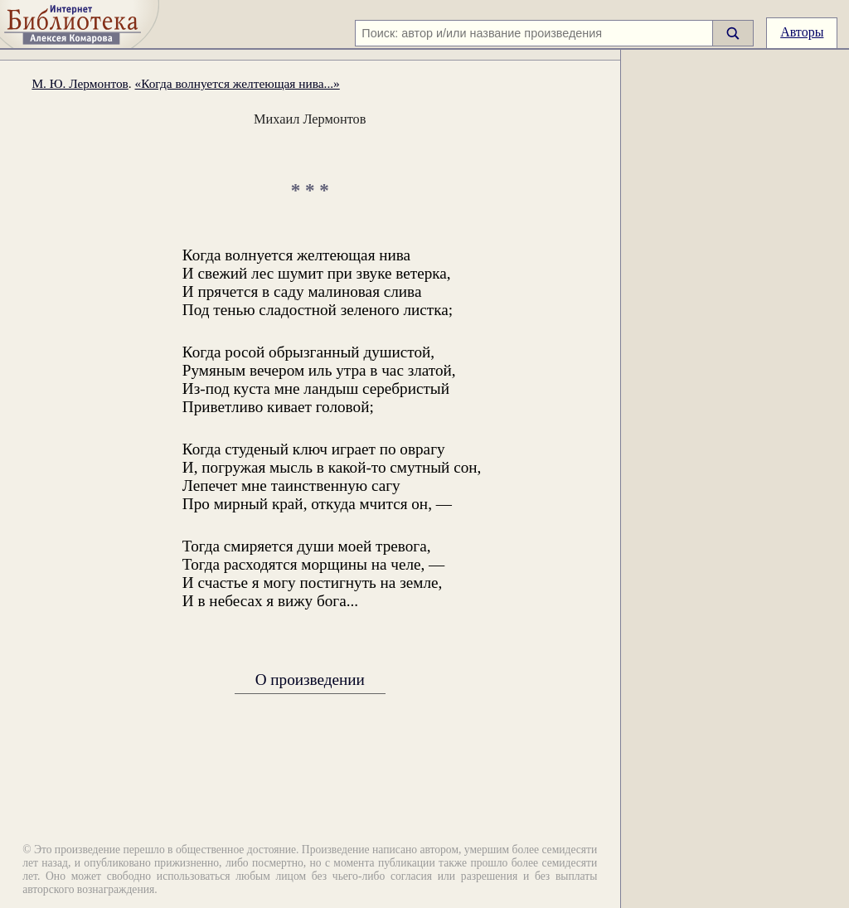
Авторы (801, 32)
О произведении (310, 678)
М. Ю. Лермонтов (80, 83)
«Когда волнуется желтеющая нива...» (237, 83)
